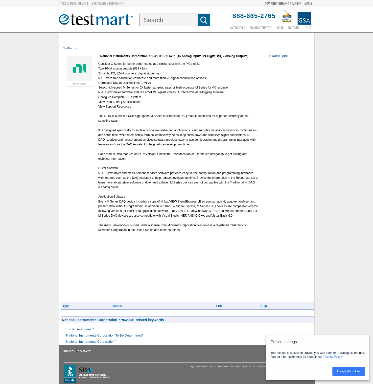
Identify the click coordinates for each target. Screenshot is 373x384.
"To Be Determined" (79, 329)
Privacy (69, 351)
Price (219, 306)
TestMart (68, 48)
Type (66, 306)
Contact (84, 351)
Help (308, 27)
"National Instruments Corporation (90, 341)
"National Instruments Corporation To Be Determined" (104, 335)
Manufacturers (260, 27)
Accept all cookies (348, 371)
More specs (280, 56)
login (279, 27)
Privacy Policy (333, 357)
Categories (237, 27)
